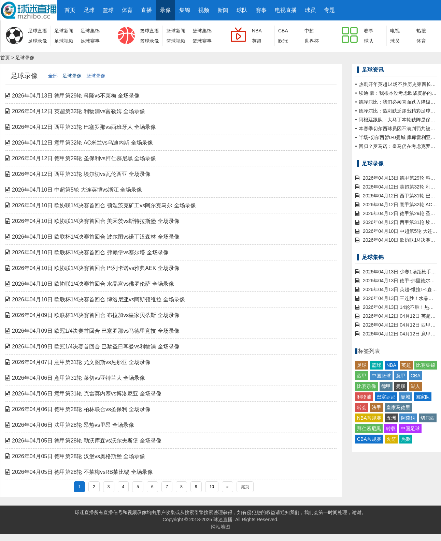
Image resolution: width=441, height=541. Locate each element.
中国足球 (410, 428)
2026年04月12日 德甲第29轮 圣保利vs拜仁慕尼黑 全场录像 (80, 158)
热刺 (406, 439)
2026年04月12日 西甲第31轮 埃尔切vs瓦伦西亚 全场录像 (78, 174)
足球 (89, 10)
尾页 (245, 486)
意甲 (401, 375)
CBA (283, 30)
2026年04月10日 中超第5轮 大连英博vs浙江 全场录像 (73, 190)
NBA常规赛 (369, 418)
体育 (127, 10)
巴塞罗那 (386, 397)
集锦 (184, 10)
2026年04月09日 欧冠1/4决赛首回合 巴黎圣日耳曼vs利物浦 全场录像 (92, 346)
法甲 (376, 407)
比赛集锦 (425, 365)
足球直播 (37, 30)
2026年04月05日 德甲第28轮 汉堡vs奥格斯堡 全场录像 (75, 456)
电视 (395, 30)
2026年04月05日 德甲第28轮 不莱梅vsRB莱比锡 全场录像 (79, 472)
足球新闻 (63, 30)
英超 (256, 41)
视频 (203, 10)
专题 (329, 10)
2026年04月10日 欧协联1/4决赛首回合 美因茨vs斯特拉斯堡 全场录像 (92, 221)
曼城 (405, 397)
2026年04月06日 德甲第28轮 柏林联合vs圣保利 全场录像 (78, 409)
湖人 (415, 386)
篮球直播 (149, 30)
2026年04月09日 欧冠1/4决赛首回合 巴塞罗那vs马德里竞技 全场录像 (92, 331)
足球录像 (37, 41)
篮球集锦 (202, 30)
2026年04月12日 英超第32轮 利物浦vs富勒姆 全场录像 (75, 111)
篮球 (108, 10)
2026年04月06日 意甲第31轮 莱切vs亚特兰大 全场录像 (75, 378)
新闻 (222, 10)
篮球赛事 (202, 41)
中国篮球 (381, 375)
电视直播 (286, 10)
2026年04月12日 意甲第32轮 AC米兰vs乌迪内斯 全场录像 (79, 143)
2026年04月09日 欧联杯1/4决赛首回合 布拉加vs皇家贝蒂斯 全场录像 (92, 315)
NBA (257, 30)
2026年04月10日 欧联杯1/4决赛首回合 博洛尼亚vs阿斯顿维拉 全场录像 (95, 299)
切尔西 (428, 418)
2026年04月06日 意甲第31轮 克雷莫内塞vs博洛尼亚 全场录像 (83, 393)
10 (212, 486)
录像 (165, 10)
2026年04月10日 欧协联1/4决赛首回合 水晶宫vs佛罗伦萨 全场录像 (89, 284)
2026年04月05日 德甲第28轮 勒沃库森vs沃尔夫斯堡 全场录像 (83, 441)
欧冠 (283, 41)
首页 (70, 10)
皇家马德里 (398, 407)
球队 (242, 10)
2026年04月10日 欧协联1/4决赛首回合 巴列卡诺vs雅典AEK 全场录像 (92, 268)
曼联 (401, 386)
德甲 (386, 386)
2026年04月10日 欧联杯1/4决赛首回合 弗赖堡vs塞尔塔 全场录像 (87, 252)
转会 (362, 407)
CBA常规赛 (369, 439)
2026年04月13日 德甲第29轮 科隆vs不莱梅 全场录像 (72, 96)
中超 (309, 30)
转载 (391, 428)
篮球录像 (149, 41)
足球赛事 (90, 41)
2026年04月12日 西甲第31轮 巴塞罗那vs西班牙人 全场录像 (80, 127)
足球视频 (63, 41)
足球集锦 (90, 30)
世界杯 (311, 41)
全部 (53, 75)
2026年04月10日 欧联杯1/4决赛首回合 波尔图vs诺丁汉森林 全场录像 (92, 237)
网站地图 (220, 526)
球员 (310, 10)
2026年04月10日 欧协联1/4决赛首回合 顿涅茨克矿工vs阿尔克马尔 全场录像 (100, 205)
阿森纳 (408, 418)
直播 (146, 10)
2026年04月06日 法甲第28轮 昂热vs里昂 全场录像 (69, 425)
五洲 (391, 418)
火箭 (391, 439)
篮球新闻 (175, 30)
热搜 (421, 30)
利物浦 (364, 397)
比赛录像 (366, 386)
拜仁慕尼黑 (369, 428)
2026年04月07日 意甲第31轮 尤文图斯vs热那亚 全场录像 (78, 362)
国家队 (422, 397)
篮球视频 (175, 41)
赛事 (261, 10)
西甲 (362, 375)
